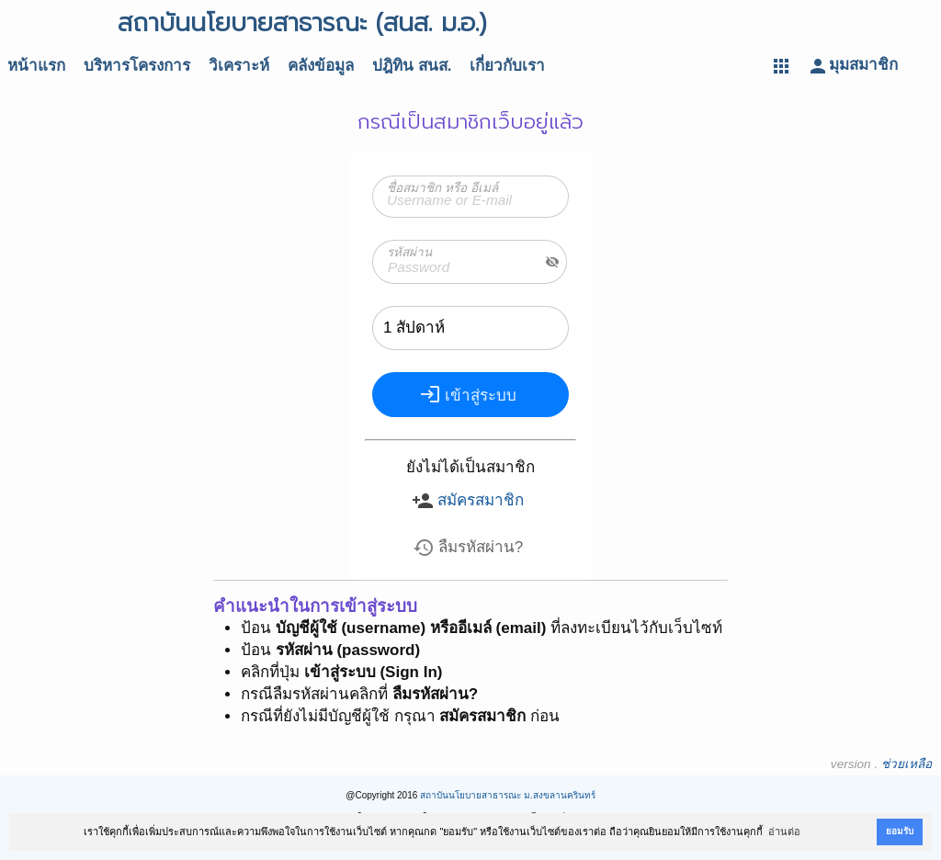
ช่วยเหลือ (906, 764)
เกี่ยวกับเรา (507, 65)
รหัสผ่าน (409, 252)
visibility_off (552, 262)
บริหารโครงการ (137, 65)
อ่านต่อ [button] (784, 831)
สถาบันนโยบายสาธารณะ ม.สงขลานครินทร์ (507, 795)
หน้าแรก (36, 65)
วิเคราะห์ (239, 65)
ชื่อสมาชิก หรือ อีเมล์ (442, 188)
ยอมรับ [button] (899, 831)
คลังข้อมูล (321, 65)
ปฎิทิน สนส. (411, 65)
